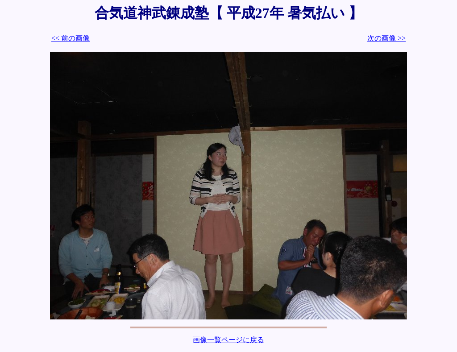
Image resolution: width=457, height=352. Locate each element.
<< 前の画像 (70, 38)
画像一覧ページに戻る (228, 340)
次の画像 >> (386, 38)
